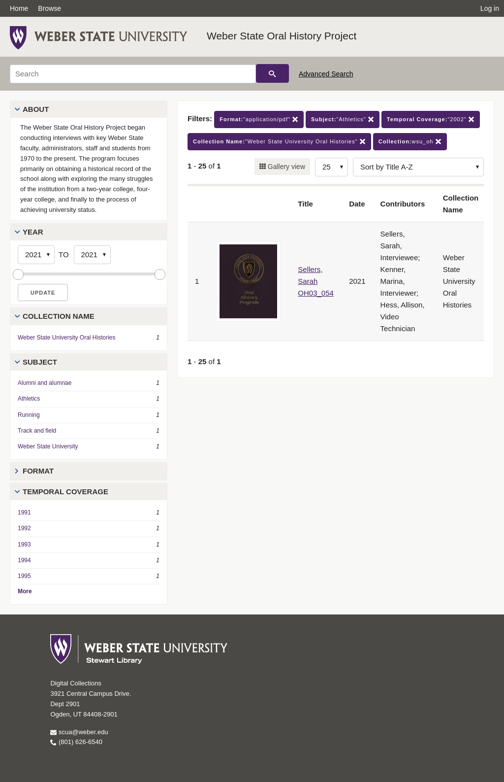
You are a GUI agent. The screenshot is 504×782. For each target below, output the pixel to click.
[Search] (133, 74)
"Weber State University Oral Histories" (279, 141)
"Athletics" (342, 119)
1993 (24, 544)
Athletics (29, 398)
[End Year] (92, 254)
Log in (489, 8)
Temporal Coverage (65, 491)
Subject (40, 362)
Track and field (37, 430)
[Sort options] (418, 167)
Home (19, 8)
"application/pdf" (259, 119)
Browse (49, 8)
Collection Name (58, 316)
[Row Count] (331, 167)
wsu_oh (409, 141)
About (36, 109)
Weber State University (48, 446)
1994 (24, 560)
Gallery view (285, 166)
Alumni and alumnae (44, 382)
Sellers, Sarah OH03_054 (316, 281)
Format (38, 471)
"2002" (430, 119)
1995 (24, 576)
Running (29, 414)
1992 (24, 528)
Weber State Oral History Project (281, 35)
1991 (24, 512)
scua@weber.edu (79, 732)
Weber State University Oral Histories (67, 337)
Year (33, 232)
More (25, 591)
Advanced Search (326, 74)
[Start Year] (36, 254)
